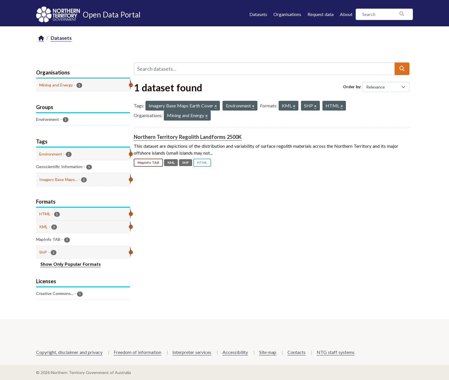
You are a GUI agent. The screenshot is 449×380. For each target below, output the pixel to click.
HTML (202, 162)
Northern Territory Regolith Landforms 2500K (188, 137)
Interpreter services (191, 352)
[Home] (41, 38)
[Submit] (402, 68)
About (346, 14)
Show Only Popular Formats (70, 264)
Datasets (258, 14)
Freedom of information (137, 352)
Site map (267, 352)
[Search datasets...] (264, 68)
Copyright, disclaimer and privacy (69, 352)
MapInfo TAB (148, 162)
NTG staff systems (336, 352)
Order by (351, 86)
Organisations (287, 14)
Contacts (296, 352)
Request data (321, 14)
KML (171, 162)
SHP (185, 162)
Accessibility (235, 352)
